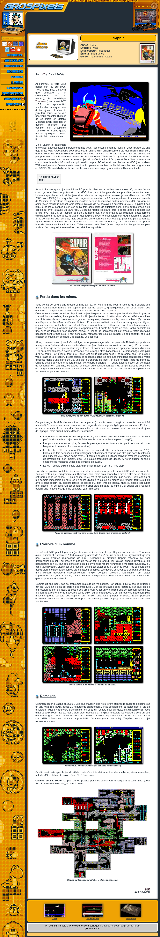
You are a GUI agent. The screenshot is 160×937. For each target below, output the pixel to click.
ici (142, 709)
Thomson (40, 101)
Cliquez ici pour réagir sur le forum (121, 925)
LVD (43, 74)
